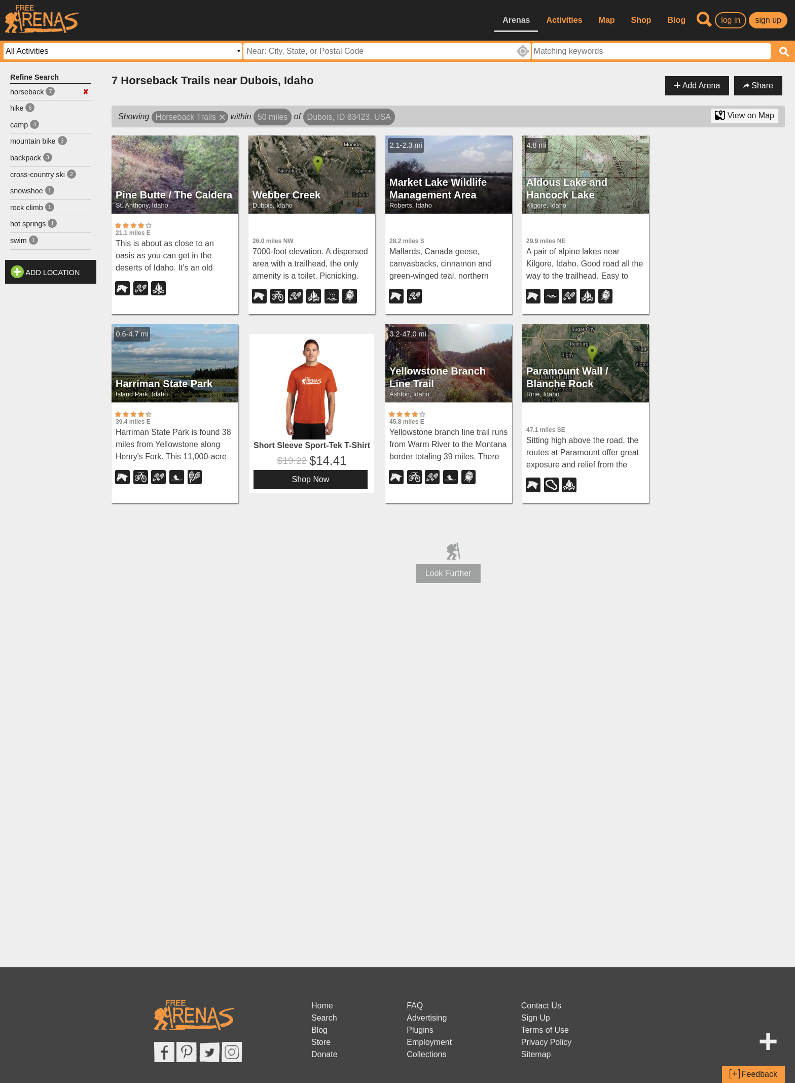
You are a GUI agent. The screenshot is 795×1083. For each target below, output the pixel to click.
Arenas (516, 20)
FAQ (415, 1005)
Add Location (53, 272)
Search (324, 1017)
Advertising (427, 1017)
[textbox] (651, 51)
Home (322, 1005)
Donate (324, 1054)
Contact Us (541, 1005)
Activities (564, 20)
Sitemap (536, 1054)
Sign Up (535, 1017)
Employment (429, 1042)
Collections (426, 1054)
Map (607, 20)
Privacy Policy (546, 1042)
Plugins (420, 1030)
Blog (677, 20)
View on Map (744, 115)
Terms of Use (545, 1030)
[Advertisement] (50, 441)
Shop (641, 20)
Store (321, 1042)
